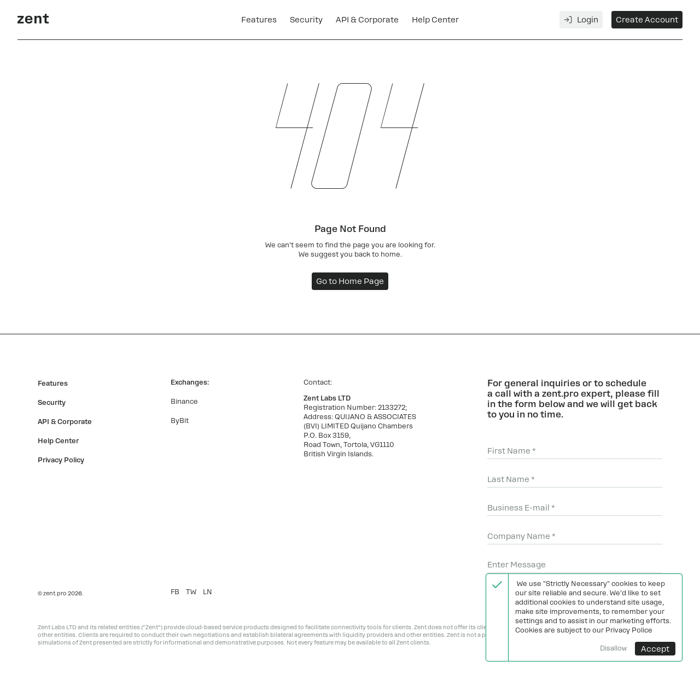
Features (259, 19)
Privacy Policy (61, 460)
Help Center (435, 19)
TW (191, 592)
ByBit (180, 421)
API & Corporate (367, 19)
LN (207, 592)
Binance (184, 401)
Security (306, 19)
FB (175, 592)
